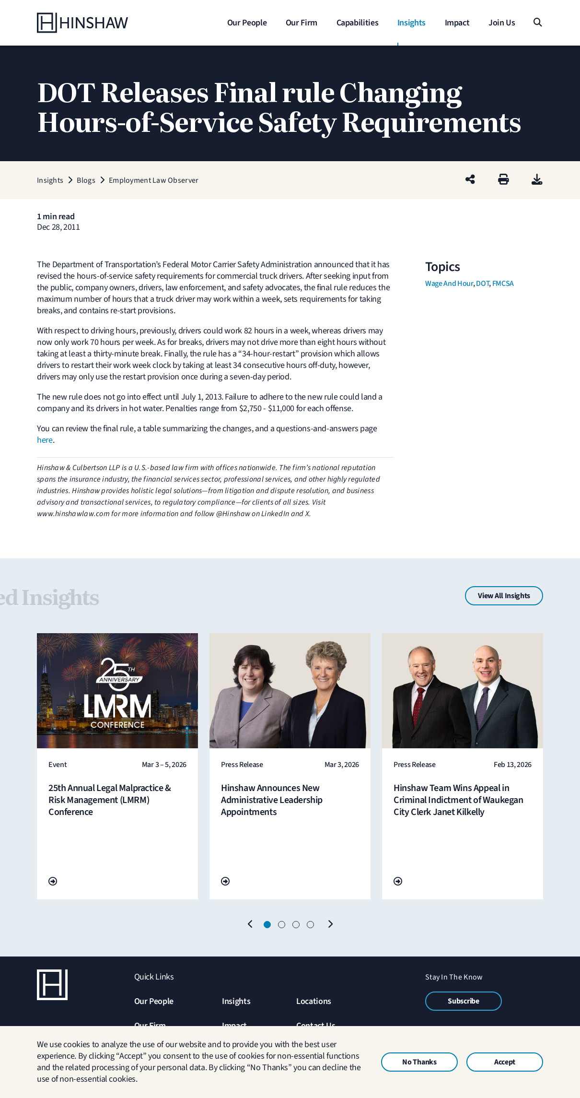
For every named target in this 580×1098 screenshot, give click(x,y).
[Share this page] (470, 180)
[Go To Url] (52, 882)
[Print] (503, 180)
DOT (482, 283)
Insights (236, 1001)
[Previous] (250, 925)
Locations (313, 1001)
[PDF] (537, 180)
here (45, 440)
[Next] (330, 925)
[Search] (537, 23)
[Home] (97, 22)
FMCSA (503, 283)
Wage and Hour (449, 283)
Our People (154, 1001)
